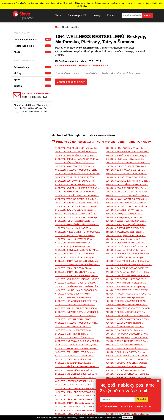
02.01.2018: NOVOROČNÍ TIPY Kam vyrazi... (75, 257)
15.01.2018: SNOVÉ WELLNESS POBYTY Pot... (77, 250)
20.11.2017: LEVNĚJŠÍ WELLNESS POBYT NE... (128, 275)
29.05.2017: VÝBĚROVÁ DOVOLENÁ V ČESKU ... (78, 341)
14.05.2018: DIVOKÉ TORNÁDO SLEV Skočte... (77, 195)
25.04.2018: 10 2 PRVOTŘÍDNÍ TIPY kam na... (126, 203)
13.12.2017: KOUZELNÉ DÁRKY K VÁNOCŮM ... (77, 264)
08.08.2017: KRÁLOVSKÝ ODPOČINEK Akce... (76, 323)
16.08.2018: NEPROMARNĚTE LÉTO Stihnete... (127, 151)
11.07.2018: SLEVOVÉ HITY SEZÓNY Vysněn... (127, 166)
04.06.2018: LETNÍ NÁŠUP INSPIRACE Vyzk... (127, 184)
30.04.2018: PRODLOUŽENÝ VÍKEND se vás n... (77, 203)
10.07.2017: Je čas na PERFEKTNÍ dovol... (74, 330)
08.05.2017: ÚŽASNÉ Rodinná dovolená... (124, 345)
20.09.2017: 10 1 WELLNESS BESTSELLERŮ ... (77, 301)
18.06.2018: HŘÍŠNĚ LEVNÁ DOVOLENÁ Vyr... (127, 177)
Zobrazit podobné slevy (71, 81)
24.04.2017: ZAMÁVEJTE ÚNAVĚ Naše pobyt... (127, 348)
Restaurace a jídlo (32, 45)
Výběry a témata (35, 108)
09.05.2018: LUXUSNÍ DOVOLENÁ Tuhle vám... (127, 195)
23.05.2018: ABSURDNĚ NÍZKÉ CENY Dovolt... (127, 188)
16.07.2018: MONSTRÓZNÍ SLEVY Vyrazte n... (76, 166)
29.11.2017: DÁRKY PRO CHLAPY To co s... (75, 272)
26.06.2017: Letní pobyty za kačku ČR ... (73, 334)
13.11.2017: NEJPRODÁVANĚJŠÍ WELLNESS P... (78, 279)
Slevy (58, 15)
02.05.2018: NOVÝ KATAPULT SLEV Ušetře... (126, 199)
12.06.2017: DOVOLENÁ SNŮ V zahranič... (74, 337)
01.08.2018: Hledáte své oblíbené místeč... (125, 159)
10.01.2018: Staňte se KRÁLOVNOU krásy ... (126, 250)
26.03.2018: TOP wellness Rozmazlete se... (74, 221)
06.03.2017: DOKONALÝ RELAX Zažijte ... (74, 363)
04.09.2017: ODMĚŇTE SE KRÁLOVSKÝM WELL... (129, 308)
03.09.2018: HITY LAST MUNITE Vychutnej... (126, 148)
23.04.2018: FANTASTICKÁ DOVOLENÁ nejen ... (77, 206)
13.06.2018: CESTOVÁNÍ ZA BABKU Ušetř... (75, 181)
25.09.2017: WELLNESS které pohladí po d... (126, 297)
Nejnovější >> (100, 65)
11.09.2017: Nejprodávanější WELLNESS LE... (127, 304)
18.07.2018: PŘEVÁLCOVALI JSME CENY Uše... (128, 162)
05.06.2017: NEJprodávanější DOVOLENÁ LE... (127, 337)
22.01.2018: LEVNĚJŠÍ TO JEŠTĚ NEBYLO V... (127, 246)
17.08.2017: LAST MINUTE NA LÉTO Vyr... (74, 319)
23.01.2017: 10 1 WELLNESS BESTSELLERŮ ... (77, 374)
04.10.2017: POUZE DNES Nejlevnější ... (73, 294)
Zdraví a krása (32, 67)
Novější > (84, 65)
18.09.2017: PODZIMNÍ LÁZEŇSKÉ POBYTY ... (127, 301)
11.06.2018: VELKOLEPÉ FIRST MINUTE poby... (128, 181)
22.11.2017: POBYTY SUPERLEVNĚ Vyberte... (76, 275)
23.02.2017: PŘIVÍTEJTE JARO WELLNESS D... (77, 366)
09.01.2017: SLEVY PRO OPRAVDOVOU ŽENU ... (128, 377)
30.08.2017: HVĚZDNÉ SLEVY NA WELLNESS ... (77, 312)
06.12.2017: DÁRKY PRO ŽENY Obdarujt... (74, 268)
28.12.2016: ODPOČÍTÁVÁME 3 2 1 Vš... (73, 385)
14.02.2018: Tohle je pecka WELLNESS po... (125, 235)
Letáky (96, 15)
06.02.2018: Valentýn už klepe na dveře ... (124, 239)
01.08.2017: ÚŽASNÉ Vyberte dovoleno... (124, 323)
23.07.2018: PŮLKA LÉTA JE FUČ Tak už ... (74, 162)
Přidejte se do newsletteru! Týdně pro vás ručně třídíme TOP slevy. (101, 141)
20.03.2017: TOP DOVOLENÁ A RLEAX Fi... (75, 359)
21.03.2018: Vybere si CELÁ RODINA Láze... (126, 221)
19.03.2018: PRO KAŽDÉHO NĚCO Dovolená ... (77, 224)
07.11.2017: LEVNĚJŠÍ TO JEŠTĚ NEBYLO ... (76, 283)
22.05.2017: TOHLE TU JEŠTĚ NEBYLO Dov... (127, 341)
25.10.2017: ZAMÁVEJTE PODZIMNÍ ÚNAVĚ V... (77, 286)
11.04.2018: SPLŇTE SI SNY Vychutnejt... (124, 210)
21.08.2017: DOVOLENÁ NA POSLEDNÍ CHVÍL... (128, 315)
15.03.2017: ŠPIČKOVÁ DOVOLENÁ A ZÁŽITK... (128, 359)
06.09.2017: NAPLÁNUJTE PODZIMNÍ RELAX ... (77, 308)
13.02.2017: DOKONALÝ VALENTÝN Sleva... (126, 366)
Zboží (32, 52)
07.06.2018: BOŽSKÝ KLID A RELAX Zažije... (75, 184)
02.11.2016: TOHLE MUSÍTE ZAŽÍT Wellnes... (76, 414)
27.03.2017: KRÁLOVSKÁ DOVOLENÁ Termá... (127, 356)
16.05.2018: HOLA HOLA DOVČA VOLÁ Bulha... (127, 192)
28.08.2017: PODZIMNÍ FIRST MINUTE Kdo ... (127, 312)
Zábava (32, 86)
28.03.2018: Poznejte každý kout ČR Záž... (125, 217)
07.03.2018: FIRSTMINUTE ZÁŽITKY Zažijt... (126, 228)
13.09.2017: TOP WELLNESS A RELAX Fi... (75, 304)
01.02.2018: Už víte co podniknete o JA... (73, 243)
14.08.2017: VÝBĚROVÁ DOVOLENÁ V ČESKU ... (128, 319)
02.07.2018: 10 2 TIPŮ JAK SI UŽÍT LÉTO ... (125, 170)
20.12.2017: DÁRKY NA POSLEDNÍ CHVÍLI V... (76, 261)
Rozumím (127, 418)
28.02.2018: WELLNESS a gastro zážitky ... (125, 232)
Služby (32, 73)
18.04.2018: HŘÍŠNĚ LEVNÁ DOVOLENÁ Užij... (127, 206)
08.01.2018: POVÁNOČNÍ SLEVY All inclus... (75, 254)
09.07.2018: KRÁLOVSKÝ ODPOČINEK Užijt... (76, 170)
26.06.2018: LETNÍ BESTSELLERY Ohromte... (126, 173)
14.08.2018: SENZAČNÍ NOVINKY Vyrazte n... (76, 155)
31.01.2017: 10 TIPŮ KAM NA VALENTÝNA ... (126, 370)
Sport (32, 79)
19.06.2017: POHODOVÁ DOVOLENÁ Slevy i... (127, 334)
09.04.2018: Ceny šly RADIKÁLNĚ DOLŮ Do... (76, 214)
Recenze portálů (77, 15)
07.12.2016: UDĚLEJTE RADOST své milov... (75, 396)
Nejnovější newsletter (39, 105)
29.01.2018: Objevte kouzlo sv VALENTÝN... (125, 243)
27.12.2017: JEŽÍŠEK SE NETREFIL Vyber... (126, 257)
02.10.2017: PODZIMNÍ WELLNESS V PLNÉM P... (128, 294)
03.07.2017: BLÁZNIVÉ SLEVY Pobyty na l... (126, 330)
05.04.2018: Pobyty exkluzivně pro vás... (124, 214)
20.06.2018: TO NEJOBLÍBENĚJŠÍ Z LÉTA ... (75, 177)
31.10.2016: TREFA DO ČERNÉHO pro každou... (127, 414)
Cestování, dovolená (32, 39)
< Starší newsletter (65, 65)
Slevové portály (21, 105)
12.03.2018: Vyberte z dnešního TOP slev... (74, 228)
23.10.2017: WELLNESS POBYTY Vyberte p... (126, 286)
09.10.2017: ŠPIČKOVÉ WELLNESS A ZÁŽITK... (127, 290)
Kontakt (111, 15)
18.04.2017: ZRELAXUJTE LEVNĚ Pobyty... (75, 352)
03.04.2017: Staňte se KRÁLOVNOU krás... (74, 356)
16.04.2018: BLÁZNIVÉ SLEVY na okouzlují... (75, 210)
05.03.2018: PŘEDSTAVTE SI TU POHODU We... (77, 232)
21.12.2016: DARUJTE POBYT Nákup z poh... (76, 388)
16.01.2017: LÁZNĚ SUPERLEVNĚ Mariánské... (127, 374)
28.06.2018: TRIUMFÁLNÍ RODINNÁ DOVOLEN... (77, 173)
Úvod (57, 27)
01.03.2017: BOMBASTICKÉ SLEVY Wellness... (127, 363)
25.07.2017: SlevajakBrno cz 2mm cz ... (73, 326)
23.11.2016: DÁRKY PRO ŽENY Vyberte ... (74, 403)
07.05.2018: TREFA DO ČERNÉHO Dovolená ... (76, 199)
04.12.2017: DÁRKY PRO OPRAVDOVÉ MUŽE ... (128, 268)
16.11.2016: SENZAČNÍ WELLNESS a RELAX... (77, 407)
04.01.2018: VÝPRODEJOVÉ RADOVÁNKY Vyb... (128, 254)
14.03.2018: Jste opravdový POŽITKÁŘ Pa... (126, 224)
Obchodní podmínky (30, 111)
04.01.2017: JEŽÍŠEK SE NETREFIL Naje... (74, 381)
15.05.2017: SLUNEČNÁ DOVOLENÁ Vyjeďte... (76, 345)
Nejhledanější (20, 108)
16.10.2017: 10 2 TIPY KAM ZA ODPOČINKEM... (77, 290)
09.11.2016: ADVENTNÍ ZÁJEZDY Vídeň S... (75, 410)
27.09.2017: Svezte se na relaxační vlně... (74, 297)
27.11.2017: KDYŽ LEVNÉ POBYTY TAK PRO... (127, 272)
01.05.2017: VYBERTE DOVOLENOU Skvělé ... (76, 348)
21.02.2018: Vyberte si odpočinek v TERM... (75, 235)
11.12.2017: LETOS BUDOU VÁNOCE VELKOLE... (129, 264)
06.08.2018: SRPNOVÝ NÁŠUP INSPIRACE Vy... (77, 159)
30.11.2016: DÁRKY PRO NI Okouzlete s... (74, 399)
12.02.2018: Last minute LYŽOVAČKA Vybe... (75, 239)
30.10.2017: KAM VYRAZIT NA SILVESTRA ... (126, 283)
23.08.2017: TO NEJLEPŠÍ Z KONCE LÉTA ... (75, 315)
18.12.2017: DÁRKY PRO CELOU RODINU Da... (127, 261)
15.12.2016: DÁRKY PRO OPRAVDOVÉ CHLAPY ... (78, 392)
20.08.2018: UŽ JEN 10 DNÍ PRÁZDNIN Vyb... (76, 151)
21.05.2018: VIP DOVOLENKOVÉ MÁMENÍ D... (76, 192)
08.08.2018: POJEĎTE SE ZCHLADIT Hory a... (127, 155)
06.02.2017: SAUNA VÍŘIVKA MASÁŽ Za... (74, 370)
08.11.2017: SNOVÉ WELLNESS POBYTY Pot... (127, 279)
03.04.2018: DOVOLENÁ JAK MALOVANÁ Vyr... (76, 217)
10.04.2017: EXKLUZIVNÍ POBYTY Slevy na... (126, 352)
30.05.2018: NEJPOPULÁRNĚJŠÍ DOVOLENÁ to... (78, 188)
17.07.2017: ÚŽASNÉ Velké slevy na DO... (125, 326)
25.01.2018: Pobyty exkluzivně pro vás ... (73, 246)
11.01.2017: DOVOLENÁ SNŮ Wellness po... (75, 377)
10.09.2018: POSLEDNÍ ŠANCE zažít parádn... (76, 148)
